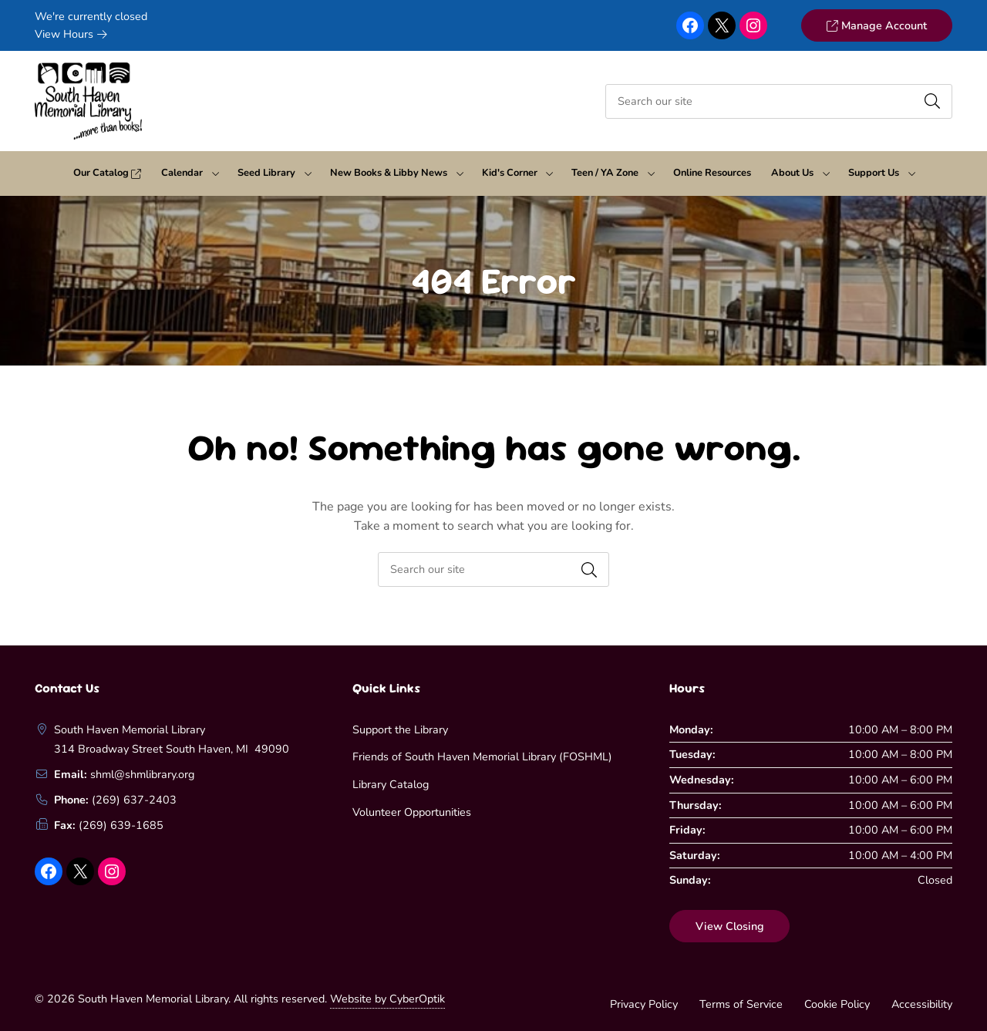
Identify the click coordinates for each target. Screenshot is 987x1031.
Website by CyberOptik (387, 998)
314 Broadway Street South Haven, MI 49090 (171, 748)
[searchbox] (493, 569)
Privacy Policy (644, 1004)
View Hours (71, 34)
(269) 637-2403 (134, 799)
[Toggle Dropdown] (215, 173)
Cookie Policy (837, 1004)
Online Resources (712, 173)
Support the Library (400, 729)
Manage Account (876, 25)
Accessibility (921, 1004)
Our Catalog (107, 173)
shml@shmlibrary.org (142, 774)
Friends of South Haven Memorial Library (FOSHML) (482, 756)
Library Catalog (390, 784)
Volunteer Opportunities (411, 812)
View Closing (730, 926)
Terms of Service (741, 1004)
